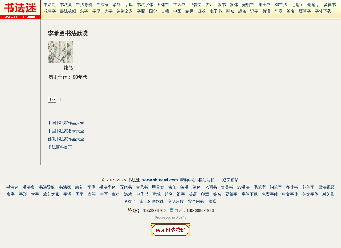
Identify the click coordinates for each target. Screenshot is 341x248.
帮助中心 (188, 180)
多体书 (330, 4)
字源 (141, 11)
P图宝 (130, 201)
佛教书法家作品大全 (66, 139)
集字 (84, 11)
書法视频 (68, 11)
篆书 (222, 4)
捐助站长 (206, 180)
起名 (242, 11)
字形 (96, 11)
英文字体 (310, 194)
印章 (278, 11)
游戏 (202, 11)
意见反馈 (176, 201)
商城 (230, 11)
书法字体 (145, 4)
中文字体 (290, 194)
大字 (108, 11)
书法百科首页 (60, 147)
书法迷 (50, 4)
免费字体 (270, 194)
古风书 (179, 4)
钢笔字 (313, 4)
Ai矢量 (328, 194)
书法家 (102, 4)
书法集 (66, 4)
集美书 (264, 4)
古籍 (165, 11)
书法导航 (84, 4)
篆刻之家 (125, 11)
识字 (254, 11)
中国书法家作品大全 (66, 122)
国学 (153, 11)
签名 (291, 11)
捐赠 (212, 201)
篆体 (234, 4)
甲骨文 (195, 4)
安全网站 (196, 201)
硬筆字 (305, 11)
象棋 (189, 11)
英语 (266, 11)
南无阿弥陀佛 (151, 201)
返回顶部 (230, 180)
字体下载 (323, 11)
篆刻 (117, 4)
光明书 (248, 4)
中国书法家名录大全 (66, 130)
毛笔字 (297, 4)
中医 (177, 11)
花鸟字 (50, 11)
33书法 (280, 4)
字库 (129, 4)
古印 (210, 4)
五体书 (163, 4)
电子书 (216, 11)
